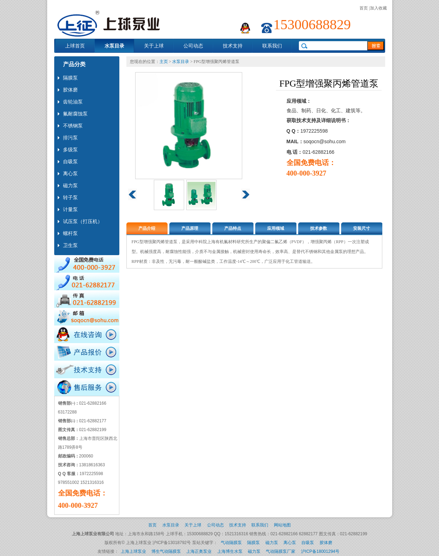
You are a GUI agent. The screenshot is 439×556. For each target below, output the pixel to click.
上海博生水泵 (230, 551)
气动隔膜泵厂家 (280, 551)
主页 (163, 61)
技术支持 (233, 46)
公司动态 (193, 46)
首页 (363, 8)
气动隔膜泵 (231, 542)
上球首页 (75, 46)
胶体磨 (326, 542)
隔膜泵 (253, 542)
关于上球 (154, 46)
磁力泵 (271, 542)
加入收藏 (378, 8)
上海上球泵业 (133, 551)
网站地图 (282, 525)
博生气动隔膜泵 (166, 551)
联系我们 (272, 46)
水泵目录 (114, 46)
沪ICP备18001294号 (320, 551)
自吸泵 (307, 542)
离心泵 (289, 542)
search (375, 45)
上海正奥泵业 (199, 551)
